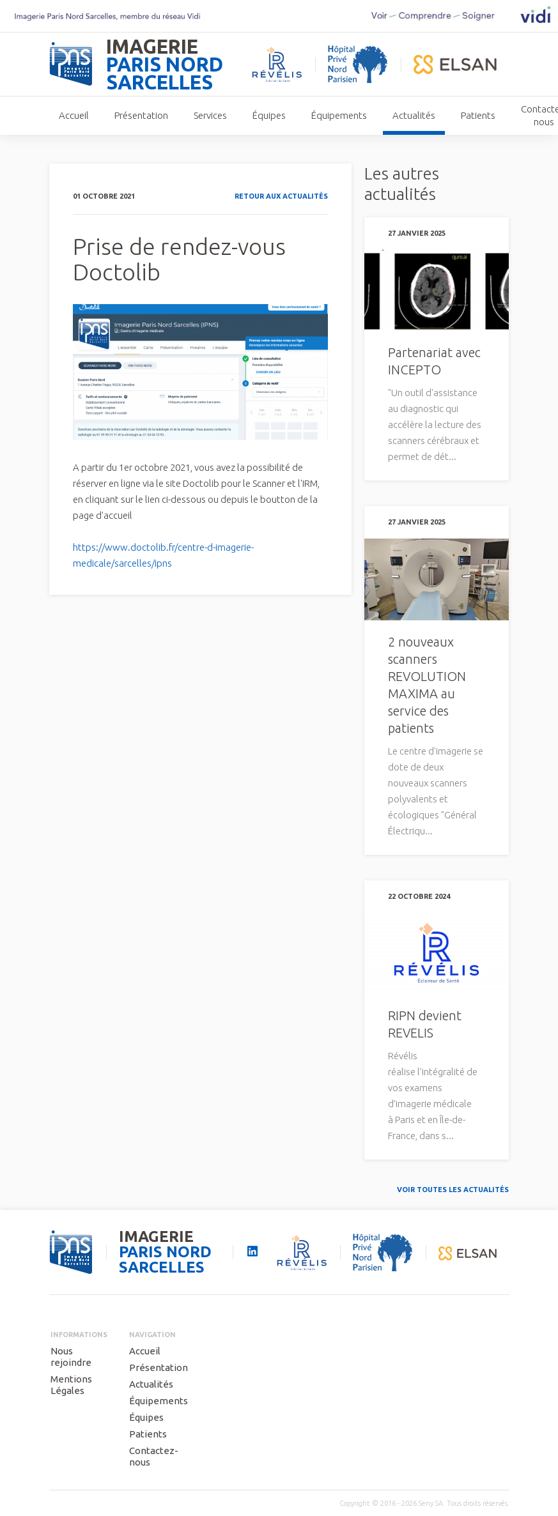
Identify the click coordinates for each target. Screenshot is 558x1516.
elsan (455, 64)
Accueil (74, 115)
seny (71, 1252)
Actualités (413, 115)
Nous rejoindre (70, 1356)
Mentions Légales (71, 1385)
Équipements (339, 115)
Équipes (269, 115)
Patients (478, 115)
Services (210, 115)
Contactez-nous (153, 1456)
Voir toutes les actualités (453, 1189)
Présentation (141, 115)
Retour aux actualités (281, 196)
